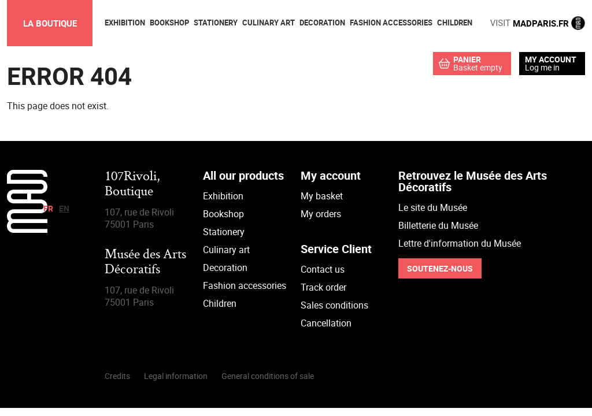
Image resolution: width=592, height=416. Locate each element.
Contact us (323, 269)
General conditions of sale (267, 375)
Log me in (542, 67)
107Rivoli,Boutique (132, 184)
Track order (323, 287)
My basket (322, 196)
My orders (321, 213)
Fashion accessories (244, 285)
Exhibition (223, 196)
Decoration (225, 267)
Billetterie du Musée (438, 225)
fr (48, 208)
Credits (117, 375)
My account (550, 59)
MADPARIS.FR (537, 23)
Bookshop (223, 213)
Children (219, 303)
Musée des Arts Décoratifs (145, 262)
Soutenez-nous (440, 268)
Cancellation (326, 323)
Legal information (176, 375)
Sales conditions (334, 305)
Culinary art (226, 249)
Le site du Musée (432, 207)
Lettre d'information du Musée (459, 243)
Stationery (224, 231)
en (64, 208)
